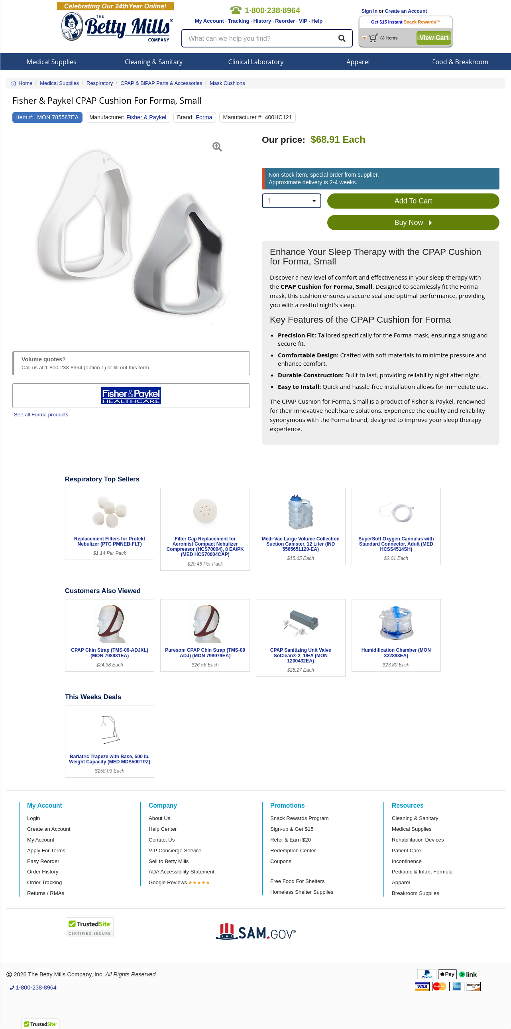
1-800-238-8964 (64, 368)
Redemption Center (293, 851)
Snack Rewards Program (299, 818)
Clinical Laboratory (256, 61)
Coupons (280, 861)
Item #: (25, 117)
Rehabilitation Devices (418, 840)
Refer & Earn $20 (290, 840)
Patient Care (406, 851)
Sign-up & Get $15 (292, 829)
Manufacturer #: (243, 117)
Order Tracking (44, 882)
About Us (159, 818)
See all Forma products (41, 415)
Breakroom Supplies (415, 893)
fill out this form (131, 368)
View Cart (433, 37)
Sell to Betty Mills (169, 861)
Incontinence (407, 861)
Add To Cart (413, 201)
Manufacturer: (106, 117)
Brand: (185, 117)
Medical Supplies (52, 61)
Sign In (369, 11)
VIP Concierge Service (175, 851)
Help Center (163, 829)
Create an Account (406, 11)
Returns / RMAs (45, 893)
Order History (42, 872)
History (262, 21)
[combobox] (291, 200)
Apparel (357, 61)
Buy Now (413, 223)
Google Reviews (168, 882)
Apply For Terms (46, 851)
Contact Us (162, 840)
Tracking (238, 21)
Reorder (285, 21)
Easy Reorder (43, 861)
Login (33, 818)
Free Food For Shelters (297, 881)
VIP (303, 21)
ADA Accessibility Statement (181, 872)
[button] (20, 233)
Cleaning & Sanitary (154, 61)
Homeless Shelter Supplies (301, 892)
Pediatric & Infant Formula (422, 872)
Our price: (283, 139)
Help (316, 21)
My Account (209, 21)
